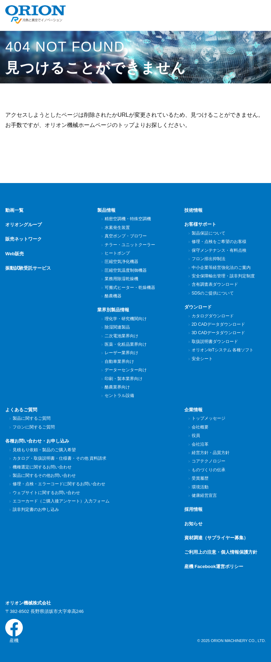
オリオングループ (23, 224)
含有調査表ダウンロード (214, 284)
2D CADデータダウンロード (218, 324)
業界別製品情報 (113, 309)
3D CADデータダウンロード (218, 332)
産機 (14, 631)
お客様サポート (200, 224)
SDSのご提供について (212, 293)
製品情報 (106, 210)
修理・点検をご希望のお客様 (218, 241)
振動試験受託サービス (28, 267)
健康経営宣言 (204, 495)
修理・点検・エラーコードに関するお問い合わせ (58, 483)
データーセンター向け (125, 369)
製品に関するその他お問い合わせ (44, 475)
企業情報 (193, 409)
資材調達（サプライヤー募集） (216, 537)
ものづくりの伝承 (208, 469)
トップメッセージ (208, 418)
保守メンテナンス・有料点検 (218, 250)
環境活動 (200, 487)
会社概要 (200, 427)
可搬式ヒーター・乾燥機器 (129, 287)
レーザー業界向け (121, 352)
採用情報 (193, 509)
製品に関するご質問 (31, 418)
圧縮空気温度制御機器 (125, 270)
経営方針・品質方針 (210, 452)
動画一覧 (14, 210)
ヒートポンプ (117, 253)
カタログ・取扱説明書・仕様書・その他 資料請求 (59, 458)
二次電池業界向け (121, 335)
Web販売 (14, 253)
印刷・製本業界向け (123, 378)
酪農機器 (112, 295)
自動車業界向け (119, 361)
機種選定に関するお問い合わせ (42, 467)
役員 (195, 435)
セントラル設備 (119, 395)
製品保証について (208, 233)
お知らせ (193, 523)
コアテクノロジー (208, 461)
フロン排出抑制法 (208, 258)
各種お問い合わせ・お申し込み (37, 441)
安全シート (202, 358)
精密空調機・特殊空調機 (127, 218)
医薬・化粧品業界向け (125, 344)
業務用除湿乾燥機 (121, 278)
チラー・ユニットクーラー (129, 244)
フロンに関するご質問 (33, 427)
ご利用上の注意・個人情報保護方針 (220, 552)
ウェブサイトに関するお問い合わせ (46, 492)
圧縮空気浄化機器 (121, 261)
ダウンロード (198, 307)
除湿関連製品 (117, 327)
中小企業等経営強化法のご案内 (221, 267)
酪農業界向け (117, 387)
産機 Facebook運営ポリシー (213, 566)
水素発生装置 (117, 227)
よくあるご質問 (21, 409)
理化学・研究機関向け (125, 318)
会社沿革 (200, 444)
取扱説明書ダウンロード (214, 341)
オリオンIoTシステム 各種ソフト (222, 349)
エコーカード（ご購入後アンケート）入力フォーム (61, 501)
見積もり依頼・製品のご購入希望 (44, 449)
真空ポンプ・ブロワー (125, 236)
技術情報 (193, 210)
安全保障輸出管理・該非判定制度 (223, 275)
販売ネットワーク (23, 238)
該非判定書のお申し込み (35, 509)
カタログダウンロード (212, 315)
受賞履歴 (200, 478)
